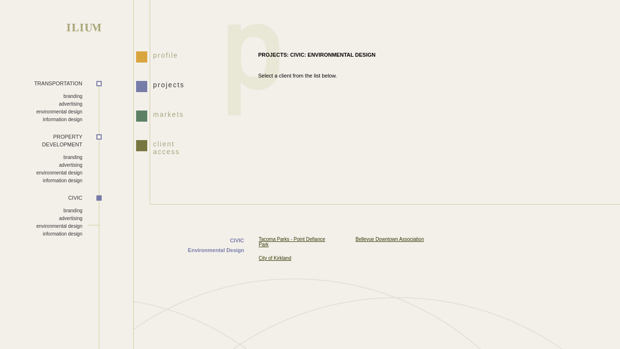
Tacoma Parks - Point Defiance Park (292, 242)
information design (62, 119)
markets (168, 114)
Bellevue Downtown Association (390, 239)
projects (169, 85)
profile (165, 55)
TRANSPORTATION (58, 83)
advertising (70, 104)
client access (166, 147)
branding (72, 96)
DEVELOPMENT (41, 140)
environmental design (59, 111)
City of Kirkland (275, 258)
